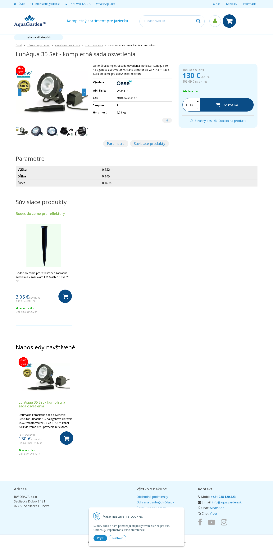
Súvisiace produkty (149, 143)
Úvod (22, 4)
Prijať (100, 538)
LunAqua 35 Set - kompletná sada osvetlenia (42, 404)
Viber (213, 513)
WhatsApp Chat (105, 4)
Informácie (249, 4)
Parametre (116, 143)
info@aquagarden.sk (47, 4)
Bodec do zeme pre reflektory (40, 213)
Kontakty (231, 4)
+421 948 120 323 (80, 4)
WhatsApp (216, 508)
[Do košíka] (227, 105)
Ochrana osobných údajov (155, 502)
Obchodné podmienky (152, 497)
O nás (216, 4)
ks (191, 105)
